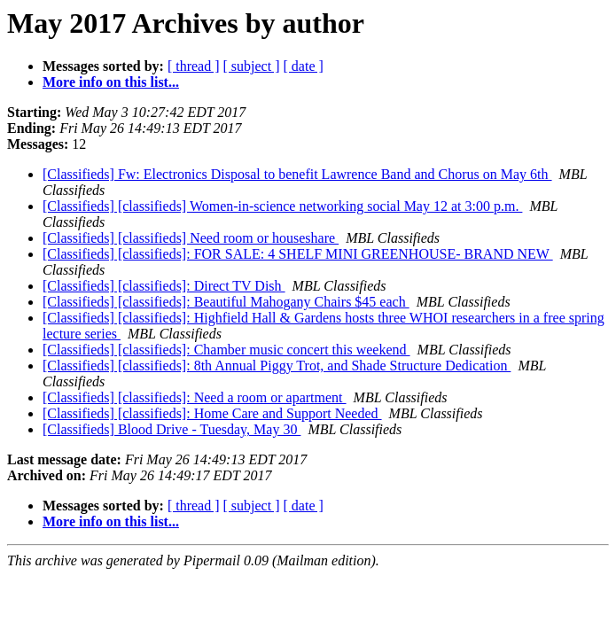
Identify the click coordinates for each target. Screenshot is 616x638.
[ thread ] (194, 66)
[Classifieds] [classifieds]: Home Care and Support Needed (212, 413)
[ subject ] (251, 66)
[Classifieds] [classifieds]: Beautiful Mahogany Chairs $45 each (226, 301)
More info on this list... (111, 81)
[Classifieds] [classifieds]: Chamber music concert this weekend (226, 349)
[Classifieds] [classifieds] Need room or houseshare (191, 237)
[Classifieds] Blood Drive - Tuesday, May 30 (171, 429)
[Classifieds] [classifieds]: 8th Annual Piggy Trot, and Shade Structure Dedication (277, 365)
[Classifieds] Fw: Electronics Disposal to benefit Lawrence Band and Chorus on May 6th (297, 174)
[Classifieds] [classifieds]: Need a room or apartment (195, 397)
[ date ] (304, 66)
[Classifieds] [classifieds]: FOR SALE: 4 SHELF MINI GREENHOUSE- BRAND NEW (298, 253)
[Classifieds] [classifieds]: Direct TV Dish (164, 285)
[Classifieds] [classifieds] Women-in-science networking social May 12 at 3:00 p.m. (282, 206)
